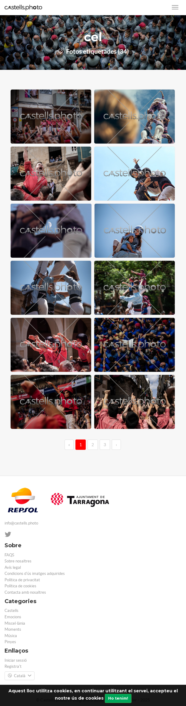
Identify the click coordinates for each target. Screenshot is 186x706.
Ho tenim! (118, 698)
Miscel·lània (15, 623)
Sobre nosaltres (18, 561)
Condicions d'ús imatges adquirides (35, 573)
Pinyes (10, 642)
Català (19, 676)
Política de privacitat (22, 580)
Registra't (13, 666)
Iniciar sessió (16, 660)
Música (11, 635)
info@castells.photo (21, 523)
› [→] (116, 444)
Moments (13, 629)
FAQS (9, 555)
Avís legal (13, 567)
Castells (11, 610)
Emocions (13, 617)
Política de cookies (20, 586)
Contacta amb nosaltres (25, 592)
